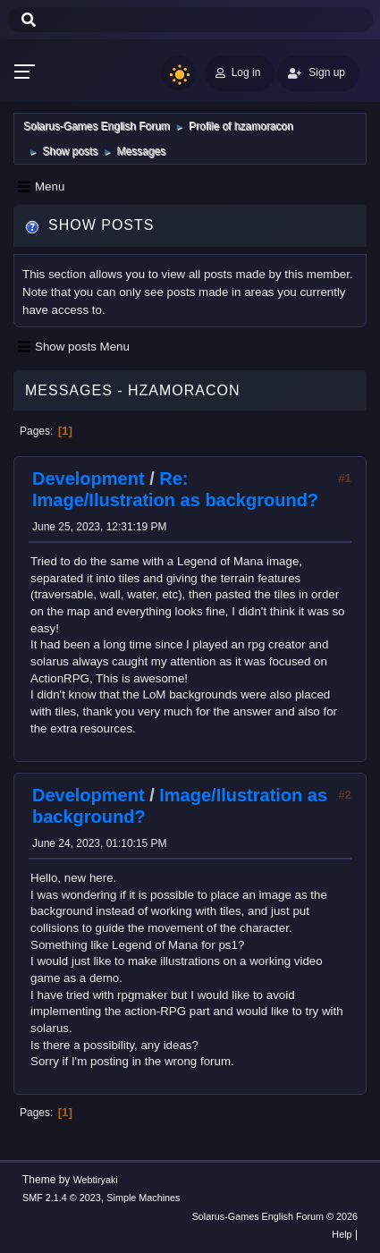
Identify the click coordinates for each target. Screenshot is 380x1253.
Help (341, 1234)
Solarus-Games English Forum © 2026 (275, 1216)
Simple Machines (143, 1197)
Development (88, 478)
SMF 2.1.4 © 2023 (61, 1197)
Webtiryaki (95, 1179)
